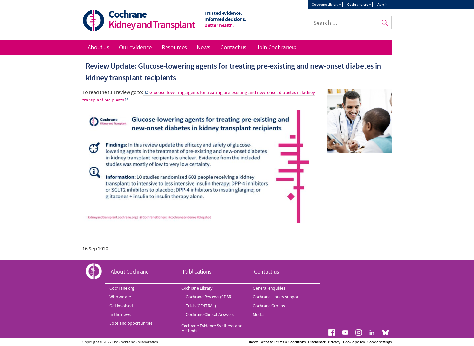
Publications (197, 271)
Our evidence (135, 47)
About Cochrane (130, 271)
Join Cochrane (274, 47)
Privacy (334, 342)
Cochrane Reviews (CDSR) (209, 297)
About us (98, 47)
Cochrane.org (357, 4)
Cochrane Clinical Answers (210, 314)
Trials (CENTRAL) (201, 306)
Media (258, 314)
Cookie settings (379, 342)
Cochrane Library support (276, 297)
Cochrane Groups (269, 306)
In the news (120, 314)
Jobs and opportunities (130, 323)
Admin (382, 4)
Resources (174, 47)
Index (253, 342)
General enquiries (269, 288)
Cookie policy (354, 342)
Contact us (233, 47)
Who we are (120, 297)
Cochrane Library (325, 4)
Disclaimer (317, 342)
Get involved (121, 306)
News (203, 47)
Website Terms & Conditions (283, 342)
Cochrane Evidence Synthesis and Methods (211, 328)
